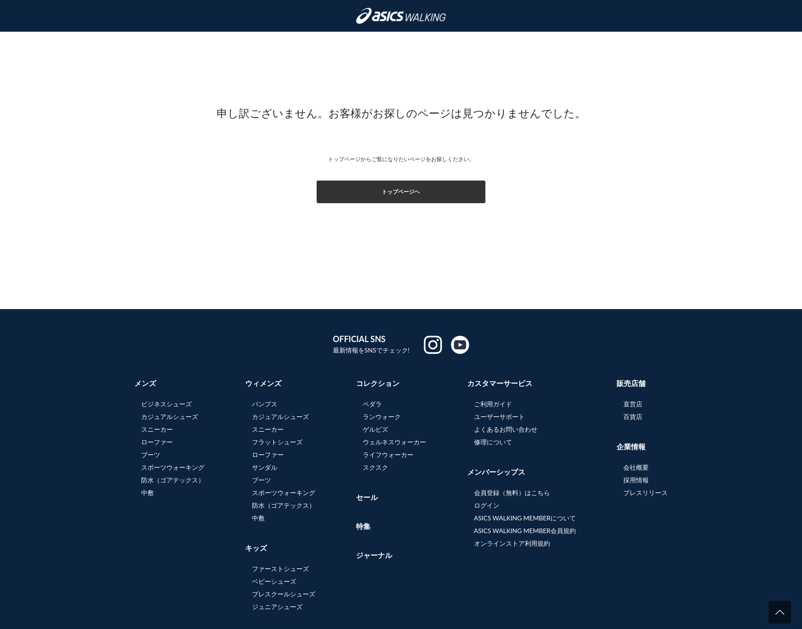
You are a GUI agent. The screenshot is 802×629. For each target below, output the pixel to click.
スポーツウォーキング (172, 467)
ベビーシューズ (274, 581)
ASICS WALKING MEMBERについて (525, 518)
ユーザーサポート (499, 416)
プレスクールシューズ (283, 594)
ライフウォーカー (388, 454)
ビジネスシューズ (166, 404)
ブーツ (150, 454)
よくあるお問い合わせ (505, 429)
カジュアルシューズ (169, 416)
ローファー (157, 442)
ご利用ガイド (493, 404)
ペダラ (372, 404)
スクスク (375, 467)
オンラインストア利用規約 (512, 543)
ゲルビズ (375, 429)
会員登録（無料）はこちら (512, 492)
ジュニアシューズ (277, 606)
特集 (363, 526)
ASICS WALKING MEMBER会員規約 (525, 530)
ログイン (486, 505)
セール (367, 497)
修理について (493, 442)
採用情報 (636, 480)
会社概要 (636, 467)
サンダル (264, 467)
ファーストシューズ (280, 568)
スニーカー (157, 429)
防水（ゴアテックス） (172, 480)
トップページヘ (401, 191)
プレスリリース (645, 492)
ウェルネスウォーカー (394, 442)
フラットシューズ (277, 442)
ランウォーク (382, 416)
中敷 (147, 492)
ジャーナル (374, 555)
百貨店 (632, 416)
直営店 (632, 404)
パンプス (264, 404)
